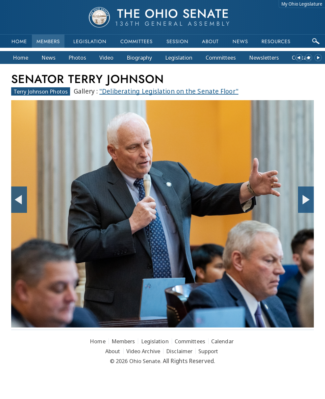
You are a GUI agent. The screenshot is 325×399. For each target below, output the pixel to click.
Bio (139, 57)
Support (208, 351)
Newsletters (264, 57)
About (210, 41)
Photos (77, 57)
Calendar (222, 341)
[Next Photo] (306, 199)
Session (177, 41)
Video (106, 57)
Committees (136, 41)
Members (48, 41)
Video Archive (143, 351)
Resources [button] (276, 41)
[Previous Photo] (19, 199)
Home (19, 41)
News (48, 57)
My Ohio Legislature (302, 4)
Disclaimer (179, 351)
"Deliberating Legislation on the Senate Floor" (168, 91)
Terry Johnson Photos (40, 91)
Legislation (90, 41)
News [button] (240, 41)
